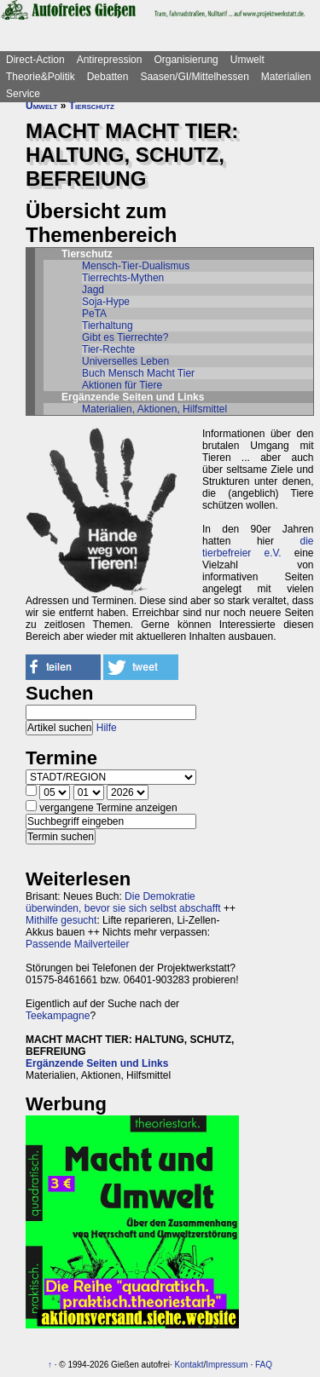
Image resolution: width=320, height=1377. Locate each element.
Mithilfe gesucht (61, 920)
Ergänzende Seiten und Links (97, 1063)
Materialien (286, 77)
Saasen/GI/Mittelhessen (194, 77)
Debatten (108, 77)
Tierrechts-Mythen (123, 278)
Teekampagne (58, 1016)
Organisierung (186, 60)
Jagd (93, 290)
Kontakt (189, 1364)
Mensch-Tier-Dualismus (135, 266)
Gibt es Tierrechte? (125, 337)
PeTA (94, 314)
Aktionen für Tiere (122, 385)
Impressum (226, 1364)
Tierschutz (91, 106)
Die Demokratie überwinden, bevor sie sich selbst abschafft (123, 902)
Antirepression (110, 60)
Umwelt (247, 60)
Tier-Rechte (108, 349)
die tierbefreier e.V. (258, 547)
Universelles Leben (125, 361)
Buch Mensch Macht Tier (138, 373)
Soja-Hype (106, 302)
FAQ (263, 1364)
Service (23, 94)
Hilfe (106, 728)
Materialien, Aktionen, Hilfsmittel (154, 409)
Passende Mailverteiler (77, 944)
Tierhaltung (107, 325)
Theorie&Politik (40, 77)
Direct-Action (35, 60)
